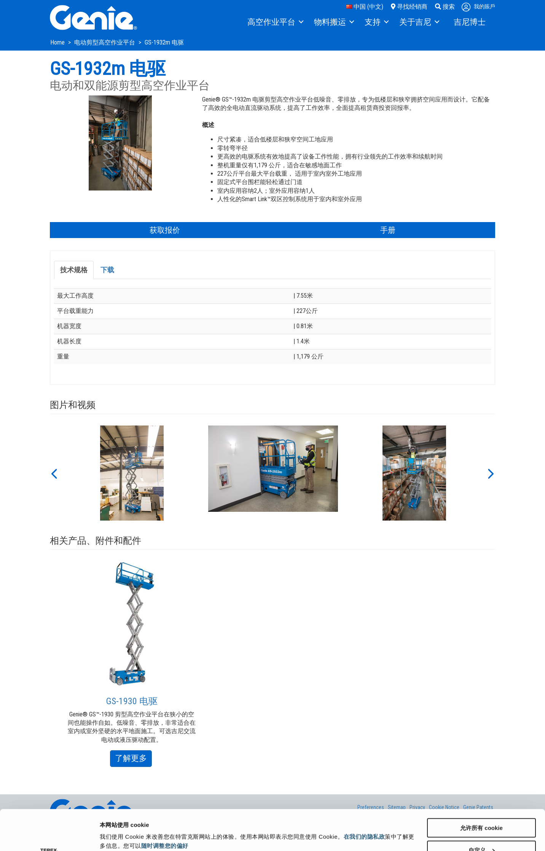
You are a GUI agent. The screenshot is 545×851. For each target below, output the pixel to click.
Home (58, 42)
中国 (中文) (364, 6)
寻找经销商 (409, 6)
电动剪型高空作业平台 (105, 42)
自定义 (482, 810)
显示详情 (111, 826)
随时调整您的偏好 (164, 805)
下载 (107, 270)
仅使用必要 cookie (481, 832)
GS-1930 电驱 (132, 701)
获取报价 (165, 230)
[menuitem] (275, 22)
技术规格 (74, 270)
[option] (131, 473)
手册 (387, 230)
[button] (53, 473)
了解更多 (133, 760)
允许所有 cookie (481, 787)
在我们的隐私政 (364, 796)
